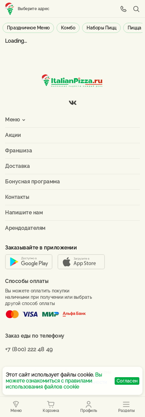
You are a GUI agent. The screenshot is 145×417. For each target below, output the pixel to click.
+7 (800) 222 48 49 (29, 349)
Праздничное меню (28, 28)
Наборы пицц (101, 28)
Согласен (127, 381)
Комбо (68, 28)
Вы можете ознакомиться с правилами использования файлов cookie (54, 381)
